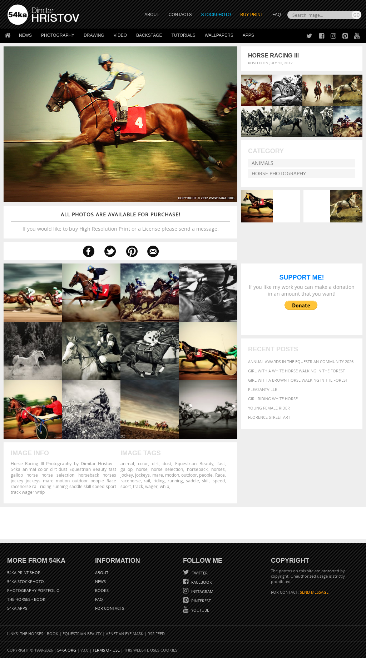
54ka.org (66, 650)
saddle (192, 480)
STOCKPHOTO (216, 14)
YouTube (199, 610)
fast (221, 463)
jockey (126, 475)
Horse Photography (279, 173)
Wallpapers (219, 35)
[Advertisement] (184, 523)
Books (102, 590)
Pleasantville (262, 389)
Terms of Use (106, 650)
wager (151, 486)
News (25, 35)
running (175, 480)
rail (147, 480)
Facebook (201, 582)
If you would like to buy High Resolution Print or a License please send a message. (120, 221)
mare (157, 475)
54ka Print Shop (23, 572)
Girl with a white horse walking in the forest (296, 370)
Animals (262, 163)
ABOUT (151, 14)
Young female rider (269, 408)
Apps (248, 35)
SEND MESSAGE (314, 592)
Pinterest (200, 600)
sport (125, 486)
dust (167, 463)
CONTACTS (180, 14)
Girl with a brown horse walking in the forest (298, 380)
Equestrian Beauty (194, 463)
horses (218, 469)
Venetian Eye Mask (124, 633)
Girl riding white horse (273, 398)
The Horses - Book (26, 599)
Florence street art (269, 417)
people (206, 475)
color (143, 463)
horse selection (167, 469)
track (138, 486)
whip (164, 486)
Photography (57, 35)
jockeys (142, 475)
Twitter (199, 573)
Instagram (201, 591)
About (101, 572)
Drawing (94, 35)
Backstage (149, 35)
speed (219, 480)
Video (120, 35)
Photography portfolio (33, 590)
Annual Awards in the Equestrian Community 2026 (300, 361)
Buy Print (251, 14)
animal (127, 463)
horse (142, 469)
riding (159, 480)
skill (205, 480)
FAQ (276, 14)
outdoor (189, 475)
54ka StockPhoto (25, 581)
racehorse (130, 480)
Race (220, 475)
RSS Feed (156, 633)
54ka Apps (17, 608)
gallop (126, 469)
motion (172, 475)
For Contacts (109, 608)
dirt (155, 463)
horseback (197, 469)
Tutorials (184, 35)
